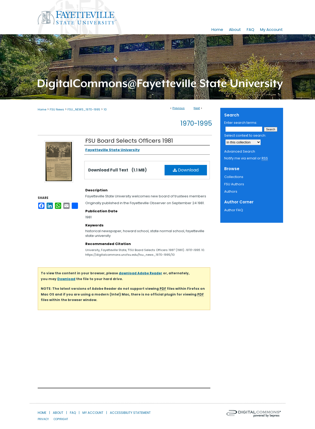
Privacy (43, 419)
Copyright (61, 419)
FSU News (57, 109)
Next (197, 108)
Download (186, 170)
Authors (230, 191)
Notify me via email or (246, 158)
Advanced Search (239, 151)
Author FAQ (233, 210)
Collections (233, 176)
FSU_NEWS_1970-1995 (84, 109)
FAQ (73, 412)
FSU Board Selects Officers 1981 (129, 141)
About (58, 412)
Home (42, 109)
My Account (92, 412)
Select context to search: (245, 135)
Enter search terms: (240, 122)
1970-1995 (196, 123)
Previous (178, 108)
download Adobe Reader (140, 273)
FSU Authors (234, 184)
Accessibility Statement (130, 412)
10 (105, 109)
